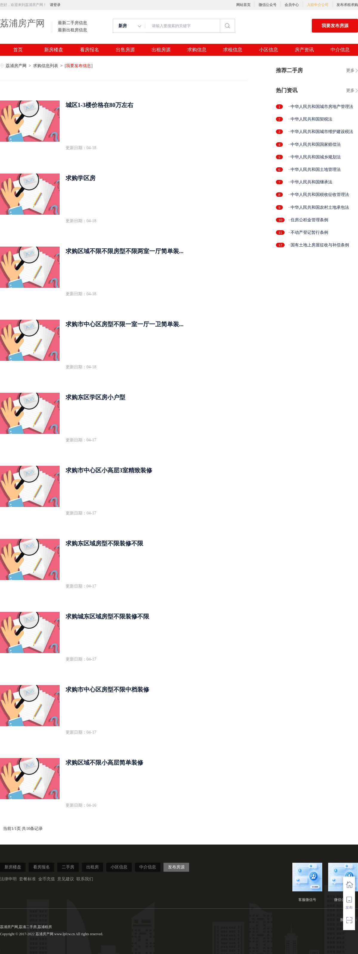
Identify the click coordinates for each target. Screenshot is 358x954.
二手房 (68, 867)
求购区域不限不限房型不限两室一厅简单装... (124, 251)
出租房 (92, 867)
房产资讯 (304, 50)
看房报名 (89, 50)
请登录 (55, 5)
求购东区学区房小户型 (95, 397)
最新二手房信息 (72, 23)
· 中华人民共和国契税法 (310, 119)
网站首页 (243, 5)
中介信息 (340, 50)
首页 (18, 50)
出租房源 (161, 50)
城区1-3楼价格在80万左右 (99, 105)
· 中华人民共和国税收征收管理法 (318, 194)
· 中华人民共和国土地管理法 (314, 169)
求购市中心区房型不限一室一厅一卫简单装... (124, 324)
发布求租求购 (347, 5)
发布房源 (176, 867)
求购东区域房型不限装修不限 (104, 543)
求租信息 (233, 50)
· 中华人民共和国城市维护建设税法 (320, 131)
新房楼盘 (54, 50)
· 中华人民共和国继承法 (310, 182)
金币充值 (46, 879)
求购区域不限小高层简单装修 (104, 762)
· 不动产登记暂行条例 (308, 232)
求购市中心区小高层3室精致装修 (109, 470)
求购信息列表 (46, 66)
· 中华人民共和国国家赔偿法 (314, 144)
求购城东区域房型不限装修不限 (107, 616)
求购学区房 (80, 178)
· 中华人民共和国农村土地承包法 (318, 207)
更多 (350, 70)
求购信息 (197, 50)
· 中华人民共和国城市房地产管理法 (320, 106)
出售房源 (125, 50)
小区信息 (268, 50)
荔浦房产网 (22, 23)
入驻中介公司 (317, 5)
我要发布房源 (335, 25)
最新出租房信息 (72, 30)
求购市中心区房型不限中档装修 (107, 689)
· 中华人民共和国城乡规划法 (314, 157)
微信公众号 (268, 5)
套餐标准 (27, 879)
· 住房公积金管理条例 (308, 220)
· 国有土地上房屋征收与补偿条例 (318, 245)
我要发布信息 (78, 66)
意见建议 (65, 879)
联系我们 (84, 879)
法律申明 (8, 879)
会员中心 (292, 5)
